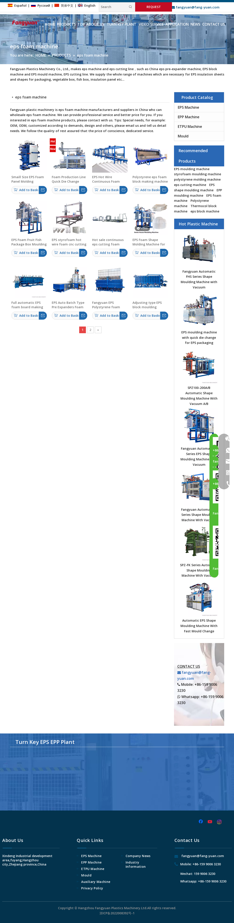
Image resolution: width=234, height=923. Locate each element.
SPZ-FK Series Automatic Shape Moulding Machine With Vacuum (199, 570)
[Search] (112, 6)
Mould (183, 136)
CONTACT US (188, 666)
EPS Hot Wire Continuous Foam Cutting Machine (106, 179)
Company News (138, 856)
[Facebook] (201, 821)
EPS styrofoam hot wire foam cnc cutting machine (69, 242)
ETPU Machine (190, 126)
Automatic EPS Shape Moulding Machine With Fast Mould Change (198, 625)
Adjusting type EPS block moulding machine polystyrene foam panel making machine (149, 304)
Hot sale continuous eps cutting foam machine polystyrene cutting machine (108, 242)
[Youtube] (210, 821)
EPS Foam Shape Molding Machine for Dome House (149, 242)
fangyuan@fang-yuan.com (196, 7)
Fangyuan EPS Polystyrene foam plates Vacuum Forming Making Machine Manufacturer (106, 304)
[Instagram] (219, 821)
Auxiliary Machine (95, 882)
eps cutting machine (190, 185)
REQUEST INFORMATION (154, 8)
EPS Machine (188, 107)
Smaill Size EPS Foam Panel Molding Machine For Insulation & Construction (27, 179)
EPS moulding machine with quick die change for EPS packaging (199, 337)
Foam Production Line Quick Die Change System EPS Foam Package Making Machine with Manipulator (69, 179)
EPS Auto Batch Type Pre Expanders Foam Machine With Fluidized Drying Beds (68, 304)
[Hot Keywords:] (130, 6)
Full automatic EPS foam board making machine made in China (27, 304)
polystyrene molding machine (197, 179)
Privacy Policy (92, 888)
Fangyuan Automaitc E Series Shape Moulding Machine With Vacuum (199, 514)
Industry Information (136, 864)
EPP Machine (188, 116)
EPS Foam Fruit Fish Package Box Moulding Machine (29, 242)
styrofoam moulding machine (197, 174)
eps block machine (205, 211)
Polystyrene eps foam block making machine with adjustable (150, 179)
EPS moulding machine (191, 169)
